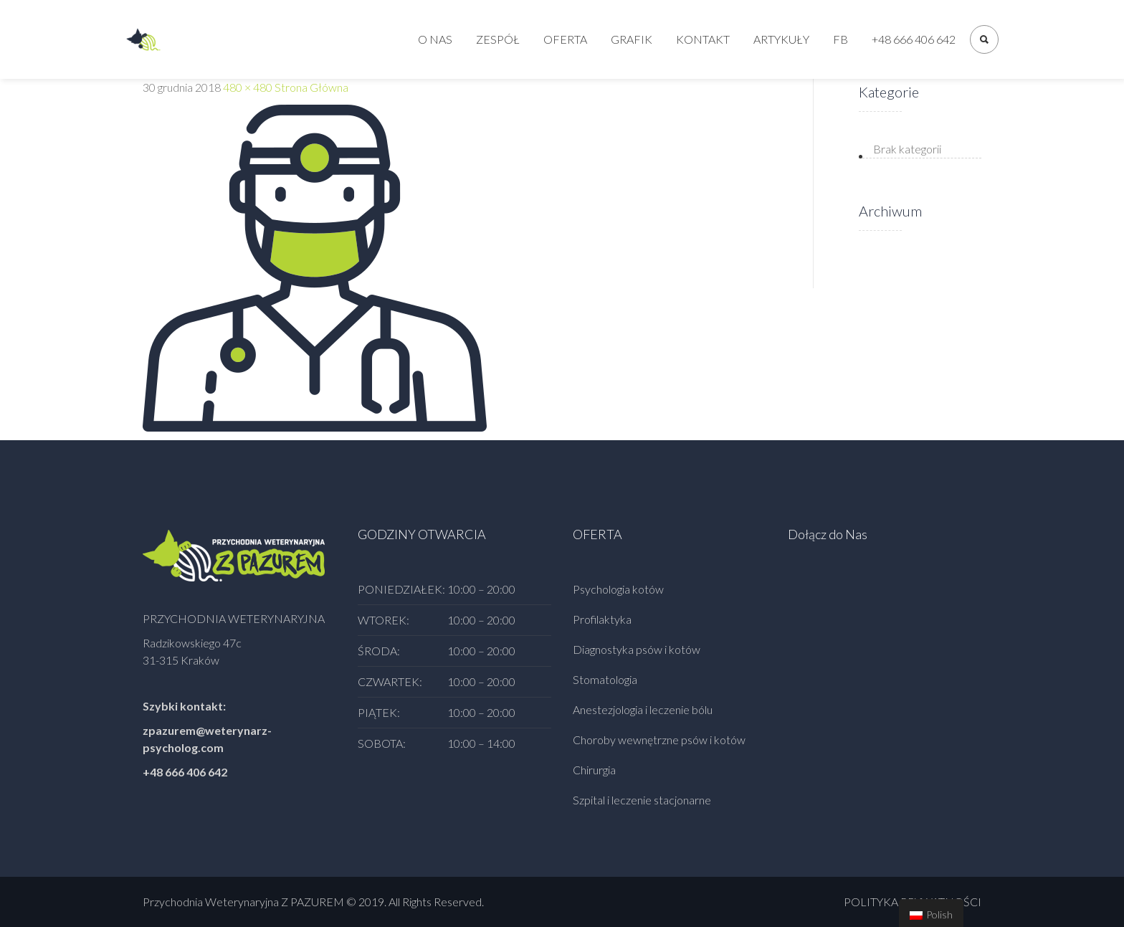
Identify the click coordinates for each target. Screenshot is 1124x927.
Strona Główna (311, 87)
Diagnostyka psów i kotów (636, 649)
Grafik (631, 39)
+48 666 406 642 (914, 39)
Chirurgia (594, 769)
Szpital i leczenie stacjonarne (642, 800)
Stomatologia (605, 679)
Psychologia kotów (618, 589)
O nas (435, 39)
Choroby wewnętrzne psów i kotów (659, 739)
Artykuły (781, 39)
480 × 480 (247, 87)
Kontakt (703, 39)
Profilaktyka (602, 619)
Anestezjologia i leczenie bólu (643, 709)
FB (840, 39)
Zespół (498, 39)
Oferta (565, 39)
